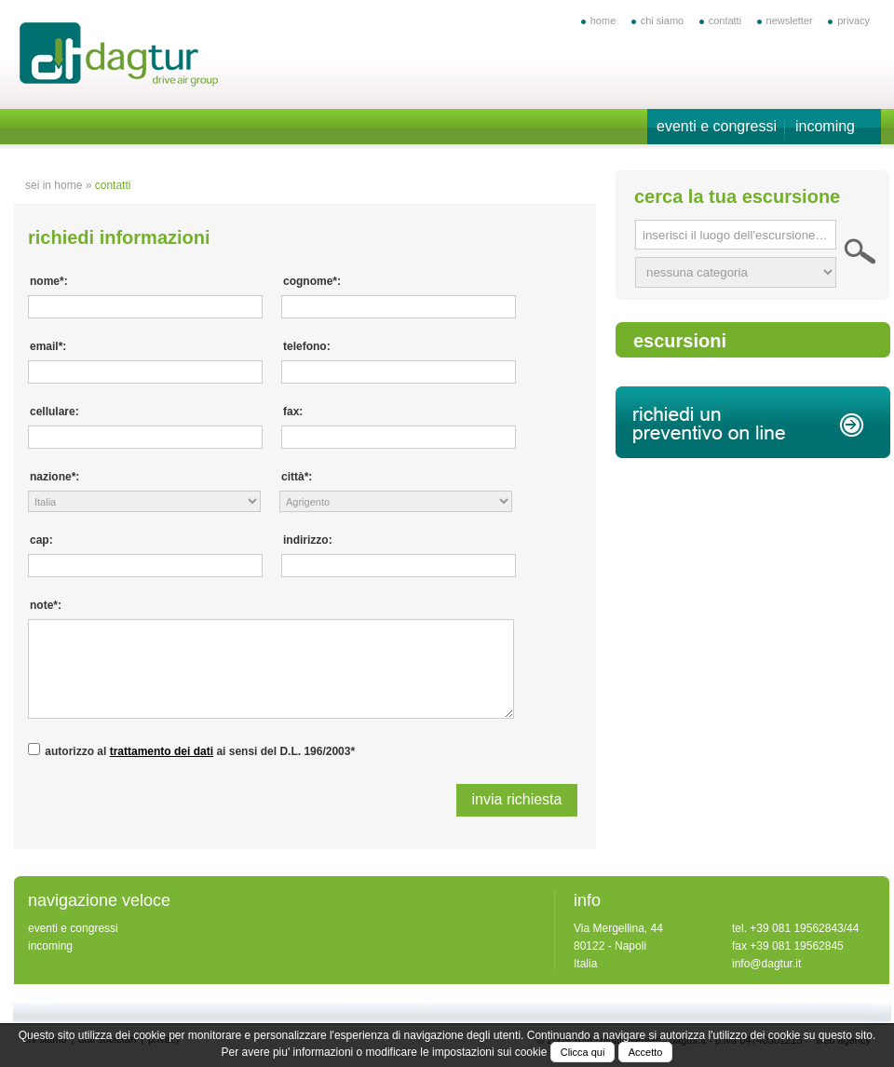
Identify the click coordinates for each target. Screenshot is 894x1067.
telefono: (307, 346)
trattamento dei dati (161, 751)
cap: (41, 540)
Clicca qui (583, 1052)
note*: (45, 605)
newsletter (789, 20)
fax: (293, 411)
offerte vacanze (119, 56)
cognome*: (312, 281)
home (603, 20)
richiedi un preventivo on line (753, 422)
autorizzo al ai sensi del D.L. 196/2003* (200, 751)
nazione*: (54, 476)
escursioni (679, 341)
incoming (825, 126)
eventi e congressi (717, 126)
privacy (853, 20)
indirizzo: (307, 540)
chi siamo (662, 20)
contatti (725, 20)
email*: (48, 346)
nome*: (49, 281)
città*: (296, 476)
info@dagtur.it (766, 963)
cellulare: (54, 411)
